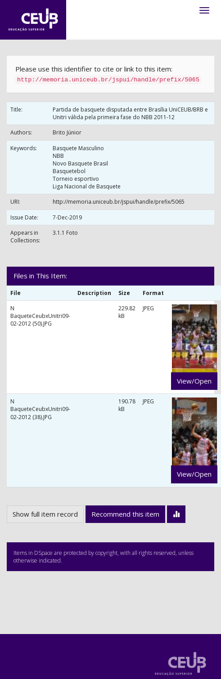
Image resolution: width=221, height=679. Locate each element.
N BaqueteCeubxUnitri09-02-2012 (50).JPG (40, 315)
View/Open (194, 380)
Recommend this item (125, 513)
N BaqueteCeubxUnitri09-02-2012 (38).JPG (40, 409)
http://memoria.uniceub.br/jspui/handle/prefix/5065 (119, 201)
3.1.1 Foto (65, 233)
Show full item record (45, 513)
